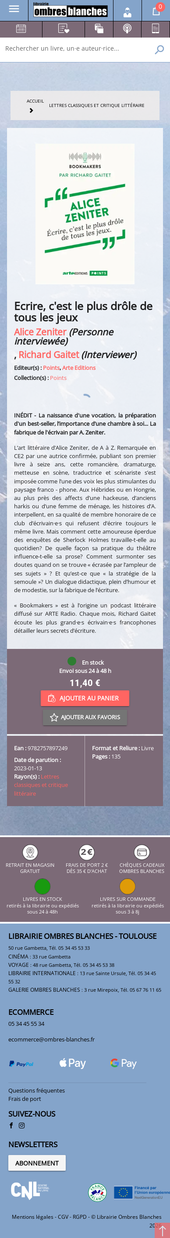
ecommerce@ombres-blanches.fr (51, 1039)
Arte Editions (79, 368)
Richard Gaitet (48, 354)
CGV (63, 1217)
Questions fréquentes (36, 1090)
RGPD (80, 1217)
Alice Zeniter (40, 331)
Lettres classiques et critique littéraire (41, 784)
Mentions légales (32, 1217)
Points (51, 368)
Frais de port (24, 1099)
